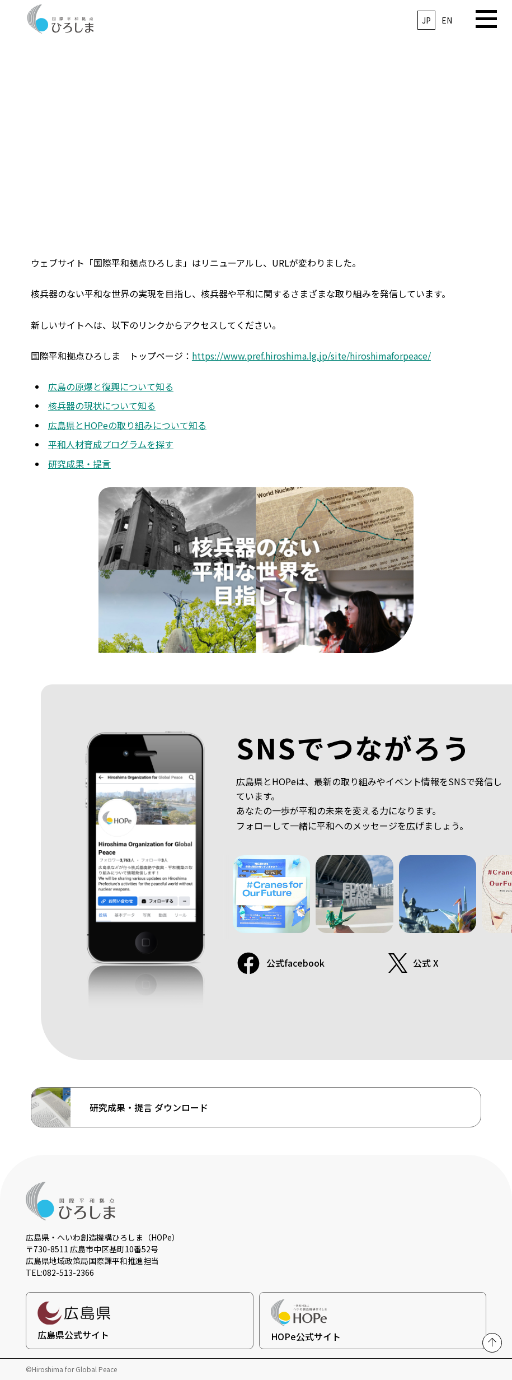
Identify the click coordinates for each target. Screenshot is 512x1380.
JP (426, 20)
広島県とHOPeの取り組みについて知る (127, 425)
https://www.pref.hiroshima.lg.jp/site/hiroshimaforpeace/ (311, 355)
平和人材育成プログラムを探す (110, 444)
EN (446, 20)
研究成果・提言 (79, 463)
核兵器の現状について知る (102, 405)
